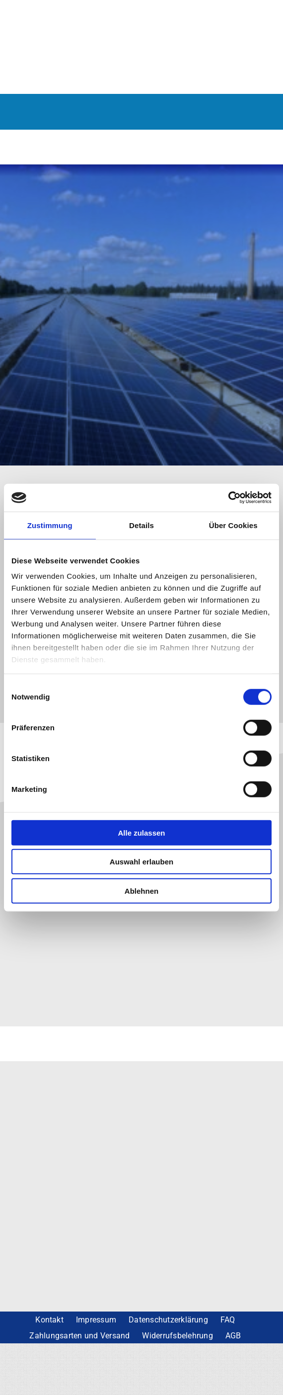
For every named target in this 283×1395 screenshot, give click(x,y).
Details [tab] (141, 525)
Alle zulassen (141, 832)
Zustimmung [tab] (49, 525)
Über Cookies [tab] (233, 525)
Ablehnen (141, 890)
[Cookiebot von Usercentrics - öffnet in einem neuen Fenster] (228, 497)
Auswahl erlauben (141, 861)
